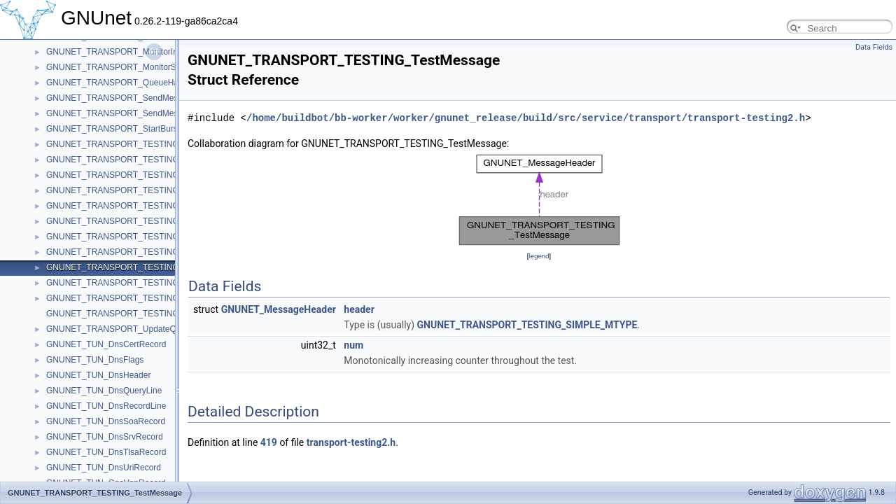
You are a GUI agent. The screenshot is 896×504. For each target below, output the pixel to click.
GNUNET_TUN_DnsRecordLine (106, 406)
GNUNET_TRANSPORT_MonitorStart (117, 67)
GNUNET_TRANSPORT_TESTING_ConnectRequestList (153, 175)
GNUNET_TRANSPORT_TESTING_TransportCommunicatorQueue (172, 298)
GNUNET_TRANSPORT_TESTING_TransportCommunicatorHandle (173, 283)
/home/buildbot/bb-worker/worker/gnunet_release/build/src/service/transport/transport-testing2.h (525, 118)
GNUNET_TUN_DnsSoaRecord (105, 421)
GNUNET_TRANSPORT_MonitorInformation (129, 52)
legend (538, 256)
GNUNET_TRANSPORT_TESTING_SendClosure (139, 252)
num (353, 345)
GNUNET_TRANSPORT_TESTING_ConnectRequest (146, 159)
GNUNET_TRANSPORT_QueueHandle (120, 83)
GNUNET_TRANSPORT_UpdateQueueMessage (137, 329)
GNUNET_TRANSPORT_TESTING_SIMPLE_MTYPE (527, 324)
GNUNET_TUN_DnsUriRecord (103, 467)
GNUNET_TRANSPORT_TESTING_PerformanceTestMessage (163, 236)
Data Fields (873, 47)
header (359, 309)
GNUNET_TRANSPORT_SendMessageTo (125, 98)
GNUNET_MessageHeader (278, 309)
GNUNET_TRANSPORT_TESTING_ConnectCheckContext (157, 144)
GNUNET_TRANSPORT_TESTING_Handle (128, 190)
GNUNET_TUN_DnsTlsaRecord (106, 452)
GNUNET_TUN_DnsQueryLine (104, 391)
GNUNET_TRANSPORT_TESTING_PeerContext (138, 221)
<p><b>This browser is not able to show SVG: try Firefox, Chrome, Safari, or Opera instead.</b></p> (539, 199)
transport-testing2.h (351, 442)
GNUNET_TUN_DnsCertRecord (106, 344)
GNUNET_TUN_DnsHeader (98, 375)
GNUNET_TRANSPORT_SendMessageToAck (132, 113)
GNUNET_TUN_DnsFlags (95, 360)
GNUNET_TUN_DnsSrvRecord (104, 437)
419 (268, 442)
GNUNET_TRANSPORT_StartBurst (113, 129)
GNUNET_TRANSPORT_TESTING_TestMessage (139, 267)
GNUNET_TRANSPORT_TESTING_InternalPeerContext (152, 206)
